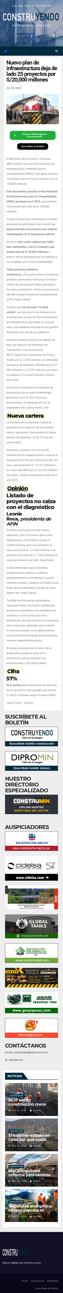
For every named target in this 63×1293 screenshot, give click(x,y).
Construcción (16, 1096)
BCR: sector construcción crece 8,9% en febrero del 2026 (27, 1106)
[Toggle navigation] (30, 51)
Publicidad (52, 1281)
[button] (56, 51)
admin (35, 1110)
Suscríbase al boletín (47, 1288)
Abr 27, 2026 (19, 1110)
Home (25, 1281)
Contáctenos (38, 1281)
